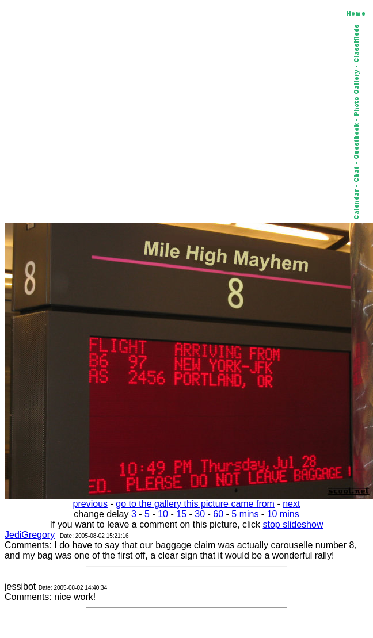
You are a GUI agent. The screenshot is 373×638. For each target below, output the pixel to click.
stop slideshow (293, 524)
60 (218, 514)
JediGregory (30, 535)
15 (181, 514)
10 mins (283, 514)
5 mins (244, 514)
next (291, 504)
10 (163, 514)
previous (90, 504)
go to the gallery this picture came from (195, 504)
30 (200, 514)
